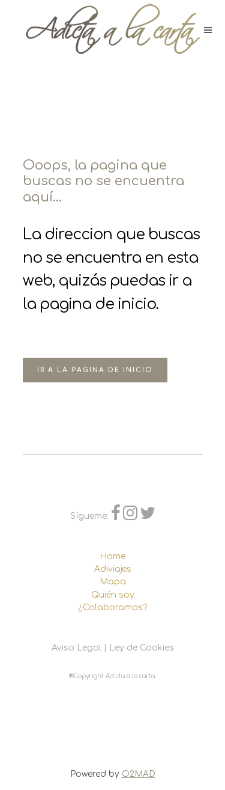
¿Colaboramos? (112, 607)
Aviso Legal (76, 647)
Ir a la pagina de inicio (95, 370)
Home (112, 556)
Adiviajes (112, 569)
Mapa (113, 581)
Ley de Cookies (141, 647)
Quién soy (112, 595)
